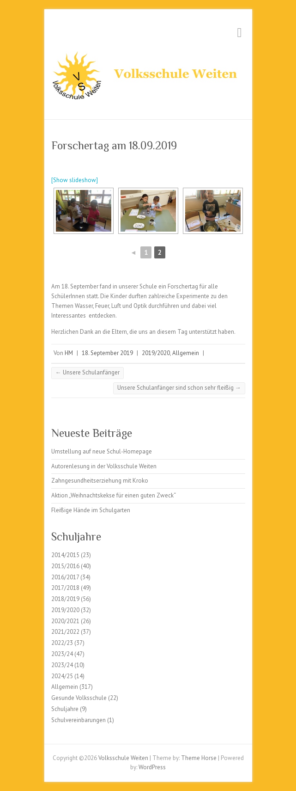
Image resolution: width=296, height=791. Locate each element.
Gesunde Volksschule (79, 698)
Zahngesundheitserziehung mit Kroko (99, 480)
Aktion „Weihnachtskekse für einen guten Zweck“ (113, 495)
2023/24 (62, 654)
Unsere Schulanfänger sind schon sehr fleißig (179, 388)
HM (69, 353)
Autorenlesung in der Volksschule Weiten (104, 466)
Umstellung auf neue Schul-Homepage (101, 451)
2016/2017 (65, 577)
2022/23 (62, 643)
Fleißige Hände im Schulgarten (90, 510)
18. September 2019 (107, 353)
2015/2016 (65, 566)
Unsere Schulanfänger (87, 372)
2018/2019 (65, 599)
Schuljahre (65, 709)
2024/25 (62, 676)
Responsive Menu (239, 32)
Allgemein (185, 353)
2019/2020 (156, 353)
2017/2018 (65, 588)
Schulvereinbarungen (78, 720)
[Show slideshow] (74, 180)
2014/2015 (65, 555)
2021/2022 (65, 632)
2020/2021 (65, 621)
